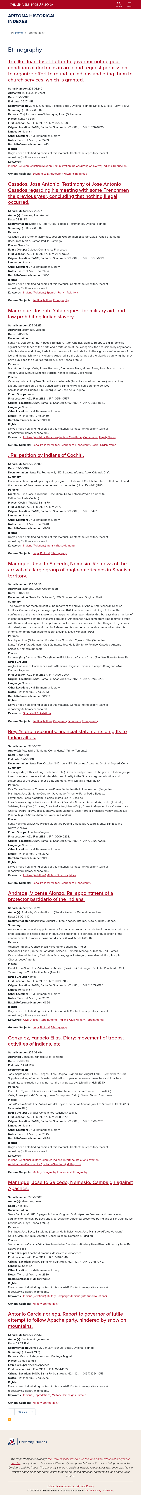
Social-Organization (104, 445)
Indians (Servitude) (71, 437)
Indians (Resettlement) (61, 545)
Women (94, 1160)
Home (19, 33)
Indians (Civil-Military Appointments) (81, 1020)
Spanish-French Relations (63, 292)
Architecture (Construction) (25, 1164)
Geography (60, 721)
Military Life (74, 1164)
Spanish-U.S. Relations (37, 713)
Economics (39, 173)
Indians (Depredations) (37, 1395)
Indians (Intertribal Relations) (41, 437)
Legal (36, 445)
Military (47, 300)
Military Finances (57, 875)
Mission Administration (56, 166)
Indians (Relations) (34, 292)
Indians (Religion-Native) (87, 166)
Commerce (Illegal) (95, 437)
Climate (81, 1395)
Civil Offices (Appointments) (40, 1020)
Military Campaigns (58, 1296)
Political (38, 300)
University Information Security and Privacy (70, 1486)
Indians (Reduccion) (115, 166)
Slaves (111, 437)
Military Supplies (42, 1160)
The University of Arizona (99, 1490)
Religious (81, 173)
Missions (69, 173)
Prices (72, 875)
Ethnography (55, 173)
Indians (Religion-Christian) (25, 166)
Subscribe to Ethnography (9, 1419)
